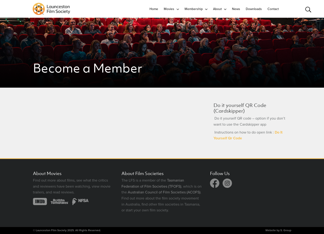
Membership (194, 9)
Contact (273, 9)
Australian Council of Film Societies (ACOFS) (164, 192)
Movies (169, 9)
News (236, 9)
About (217, 9)
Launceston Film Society (51, 230)
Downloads (254, 9)
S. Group (285, 230)
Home (154, 9)
